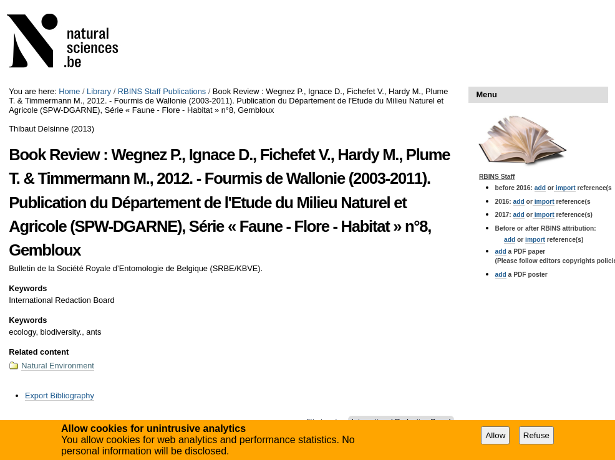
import (565, 187)
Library (99, 91)
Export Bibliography (59, 395)
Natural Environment (57, 365)
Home (69, 91)
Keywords (28, 288)
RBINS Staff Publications (162, 91)
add (540, 187)
